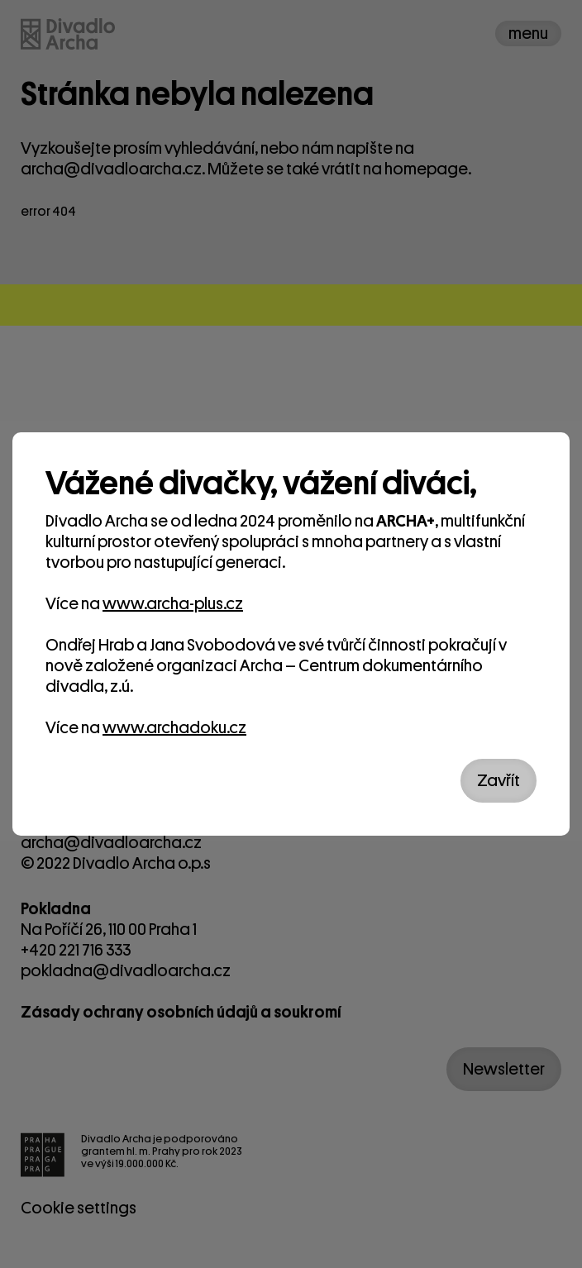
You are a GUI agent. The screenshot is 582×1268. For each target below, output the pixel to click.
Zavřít (498, 780)
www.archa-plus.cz (173, 604)
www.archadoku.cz (174, 727)
